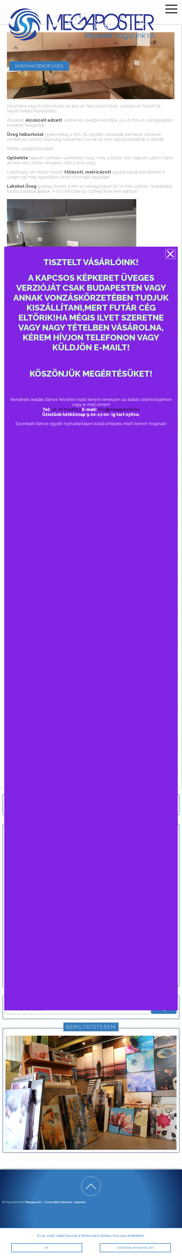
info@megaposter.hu (119, 409)
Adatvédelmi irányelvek (135, 1248)
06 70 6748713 (66, 409)
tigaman (80, 1202)
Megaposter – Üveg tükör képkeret (49, 1202)
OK (47, 1248)
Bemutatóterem (91, 1027)
